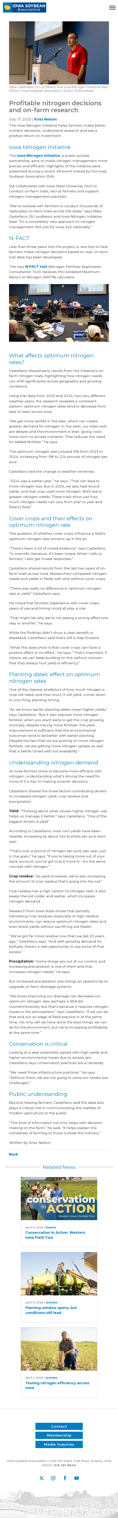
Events (51, 1227)
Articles (51, 1302)
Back (13, 1154)
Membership (59, 1435)
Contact (59, 1426)
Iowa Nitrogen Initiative (38, 155)
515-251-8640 (65, 1465)
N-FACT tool (36, 266)
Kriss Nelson (45, 119)
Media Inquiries (59, 1444)
